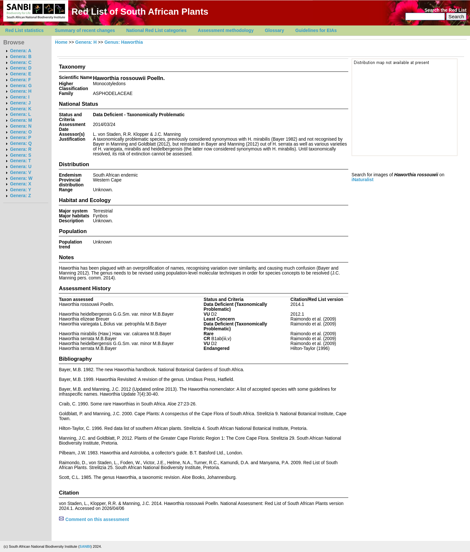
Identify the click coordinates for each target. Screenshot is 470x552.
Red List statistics (24, 30)
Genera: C (21, 62)
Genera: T (20, 160)
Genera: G (21, 85)
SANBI (84, 546)
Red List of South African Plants (139, 12)
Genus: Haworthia (123, 42)
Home (61, 42)
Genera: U (21, 166)
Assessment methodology (226, 30)
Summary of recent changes (85, 30)
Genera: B (21, 56)
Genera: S (20, 155)
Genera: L (20, 114)
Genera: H (21, 91)
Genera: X (20, 183)
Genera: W (21, 178)
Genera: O (21, 132)
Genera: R (21, 149)
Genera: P (20, 137)
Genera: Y (20, 189)
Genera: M (21, 120)
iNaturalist (362, 179)
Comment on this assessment (94, 519)
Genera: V (20, 172)
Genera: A (20, 50)
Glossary (274, 30)
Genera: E (20, 73)
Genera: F (20, 79)
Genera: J (20, 103)
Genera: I (20, 97)
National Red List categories (156, 30)
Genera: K (21, 108)
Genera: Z (20, 195)
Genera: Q (21, 143)
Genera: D (21, 68)
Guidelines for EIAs (316, 30)
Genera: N (21, 126)
